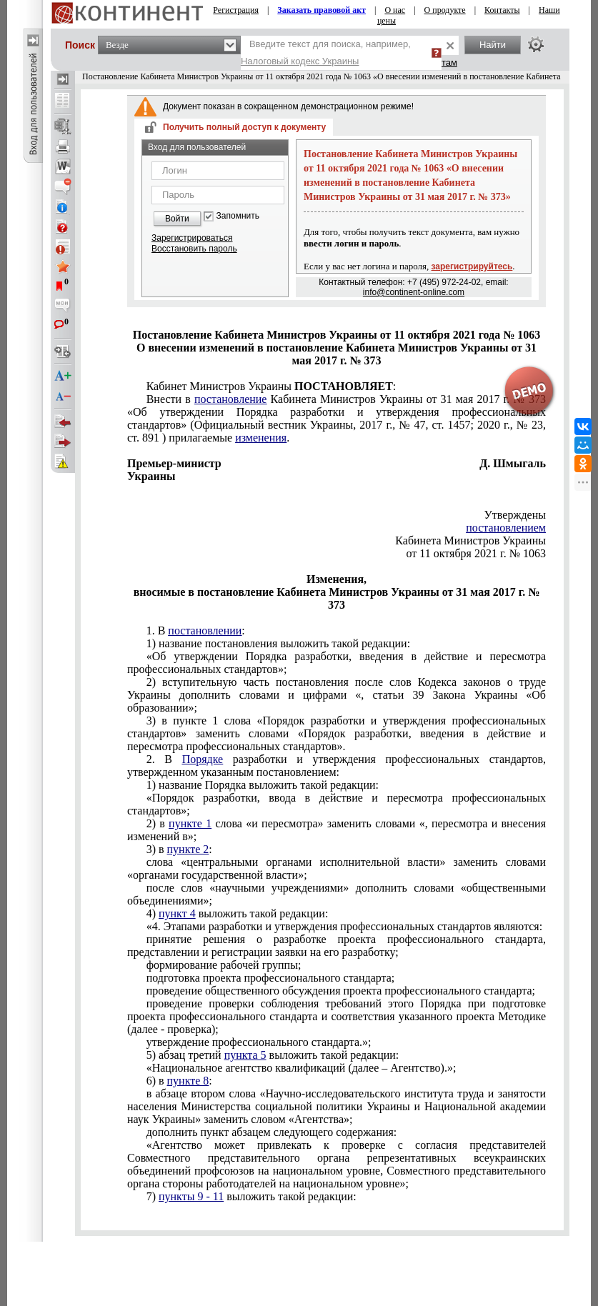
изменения (260, 438)
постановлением (506, 528)
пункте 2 (188, 849)
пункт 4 (177, 913)
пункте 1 (190, 823)
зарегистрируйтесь (472, 266)
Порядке (203, 759)
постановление (230, 399)
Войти (177, 219)
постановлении (204, 630)
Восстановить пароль (194, 249)
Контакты (502, 10)
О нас (394, 10)
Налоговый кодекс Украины (300, 61)
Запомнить (237, 216)
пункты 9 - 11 (191, 1196)
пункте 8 (188, 1081)
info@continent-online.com (413, 292)
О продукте (445, 10)
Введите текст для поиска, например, (326, 52)
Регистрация (236, 10)
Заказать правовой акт (321, 10)
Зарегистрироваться (191, 238)
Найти (492, 44)
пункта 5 (245, 1055)
